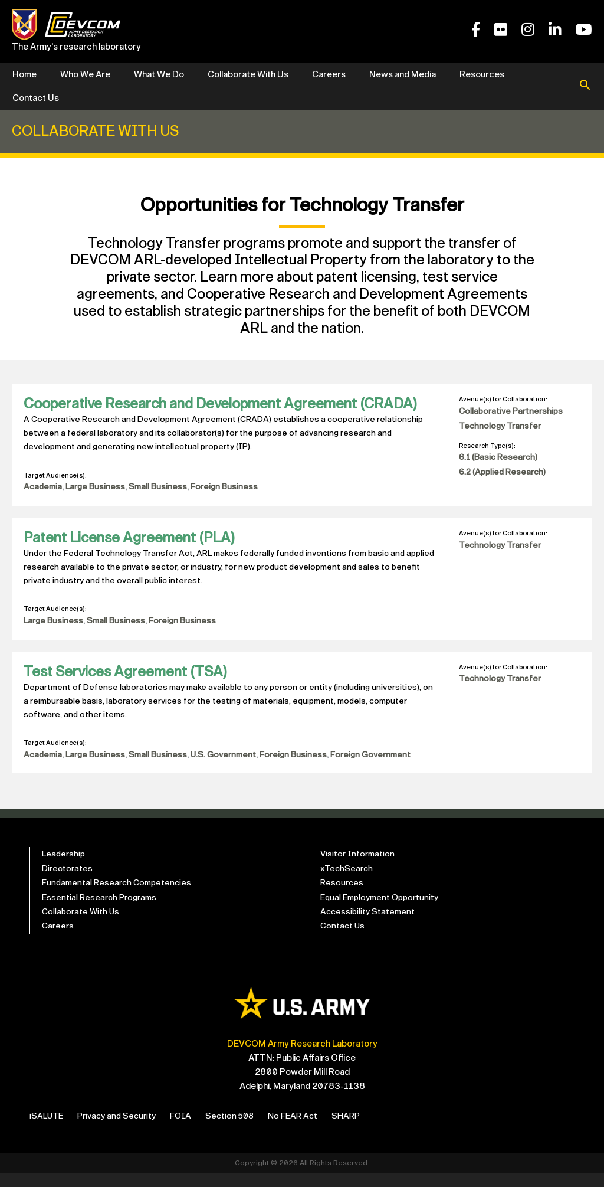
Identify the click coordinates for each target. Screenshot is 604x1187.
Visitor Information (358, 863)
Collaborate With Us (248, 74)
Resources (481, 74)
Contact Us (35, 98)
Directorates (68, 879)
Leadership (64, 863)
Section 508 (240, 1129)
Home (24, 74)
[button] (585, 86)
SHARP (361, 1129)
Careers (329, 74)
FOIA (189, 1129)
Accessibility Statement (369, 925)
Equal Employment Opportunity (382, 909)
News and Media (402, 74)
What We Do (159, 74)
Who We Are (85, 74)
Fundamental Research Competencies (119, 894)
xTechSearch (347, 879)
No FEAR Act (306, 1129)
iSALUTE (47, 1129)
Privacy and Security (122, 1129)
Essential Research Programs (102, 909)
